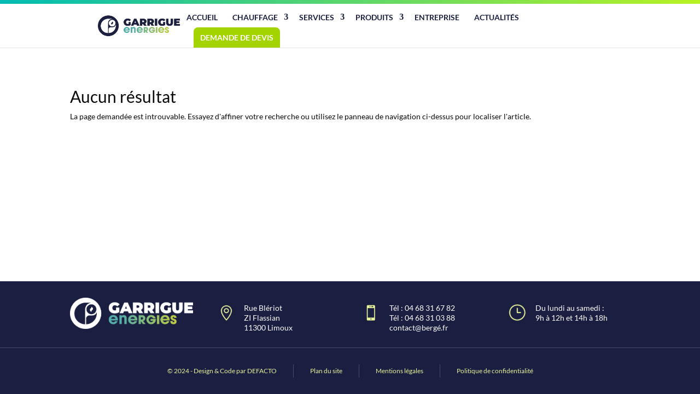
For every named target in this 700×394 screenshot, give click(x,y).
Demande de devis (236, 37)
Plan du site (326, 371)
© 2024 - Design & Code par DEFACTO (222, 371)
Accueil (202, 17)
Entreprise (437, 17)
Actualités (496, 17)
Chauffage (255, 17)
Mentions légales (399, 371)
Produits (374, 17)
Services (316, 17)
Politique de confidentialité (495, 371)
